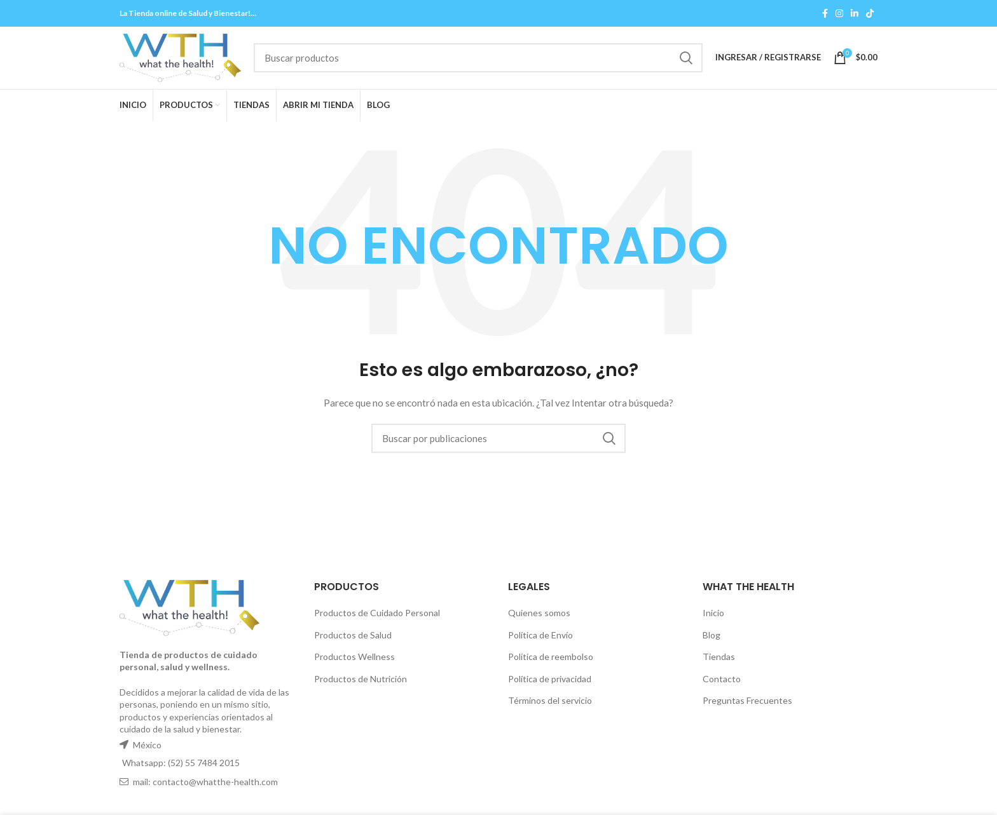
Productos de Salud (353, 638)
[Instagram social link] (839, 13)
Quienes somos (539, 616)
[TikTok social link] (869, 13)
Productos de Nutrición (360, 682)
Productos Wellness (354, 660)
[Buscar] (492, 59)
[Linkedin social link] (854, 13)
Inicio (713, 616)
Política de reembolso (550, 660)
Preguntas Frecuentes (747, 704)
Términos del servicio (550, 704)
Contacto (722, 682)
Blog (711, 638)
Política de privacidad (549, 682)
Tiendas (719, 660)
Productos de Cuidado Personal (377, 616)
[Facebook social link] (825, 13)
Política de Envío (540, 638)
